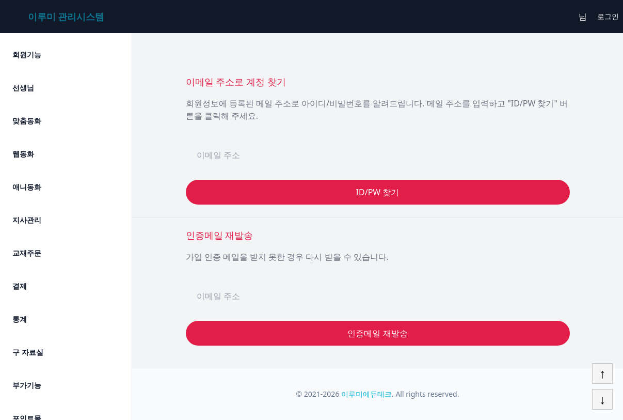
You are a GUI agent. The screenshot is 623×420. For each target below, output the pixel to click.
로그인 (608, 16)
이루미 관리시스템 (66, 16)
